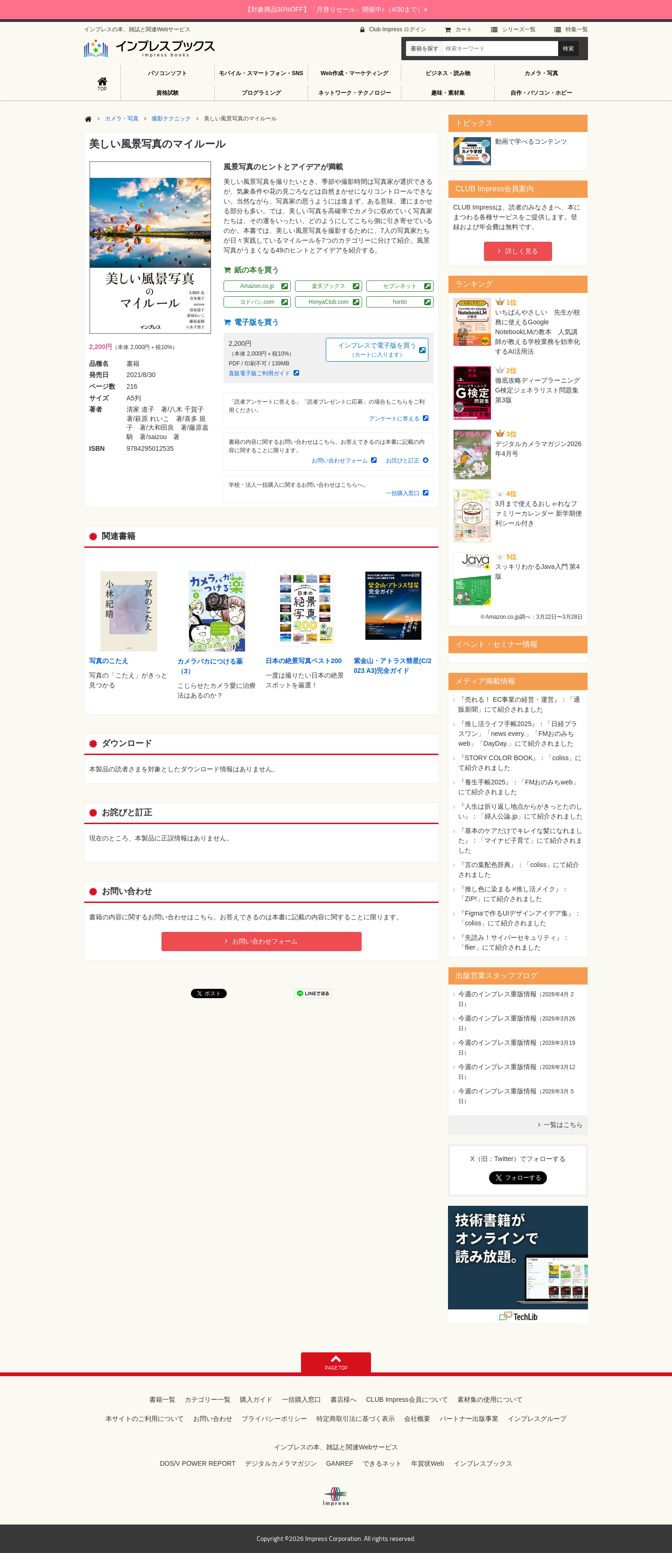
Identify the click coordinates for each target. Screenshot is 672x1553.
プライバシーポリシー (274, 1418)
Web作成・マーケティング (354, 73)
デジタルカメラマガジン (281, 1463)
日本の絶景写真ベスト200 (304, 661)
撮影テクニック (171, 118)
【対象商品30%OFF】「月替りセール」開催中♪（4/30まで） (336, 9)
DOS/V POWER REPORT (197, 1463)
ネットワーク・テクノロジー (354, 93)
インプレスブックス (483, 1463)
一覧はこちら (563, 1124)
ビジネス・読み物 (448, 73)
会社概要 (417, 1418)
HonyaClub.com (328, 302)
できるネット (382, 1463)
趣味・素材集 (448, 93)
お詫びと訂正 (403, 460)
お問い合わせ (212, 1418)
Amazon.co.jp (257, 286)
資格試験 (167, 93)
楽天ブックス (328, 286)
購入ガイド (256, 1399)
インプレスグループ (537, 1418)
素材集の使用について (490, 1399)
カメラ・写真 (541, 73)
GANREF (339, 1463)
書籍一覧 (162, 1399)
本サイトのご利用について (144, 1418)
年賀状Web (427, 1463)
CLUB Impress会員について (407, 1399)
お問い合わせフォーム (340, 460)
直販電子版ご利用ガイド (259, 373)
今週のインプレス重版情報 (497, 994)
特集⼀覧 (577, 29)
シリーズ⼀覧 (519, 29)
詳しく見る (521, 251)
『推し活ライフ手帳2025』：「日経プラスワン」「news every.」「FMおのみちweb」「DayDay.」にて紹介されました (517, 733)
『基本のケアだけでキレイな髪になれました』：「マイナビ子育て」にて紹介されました (520, 840)
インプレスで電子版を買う (377, 350)
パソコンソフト (167, 73)
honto (400, 302)
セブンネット (400, 286)
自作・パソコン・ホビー (541, 93)
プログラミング (261, 93)
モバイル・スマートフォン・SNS (261, 73)
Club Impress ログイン (397, 29)
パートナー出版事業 (469, 1418)
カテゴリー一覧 (208, 1399)
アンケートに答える (394, 418)
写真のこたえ (108, 661)
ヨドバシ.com (257, 302)
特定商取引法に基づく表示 (355, 1418)
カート (463, 29)
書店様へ (343, 1399)
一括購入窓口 (403, 493)
